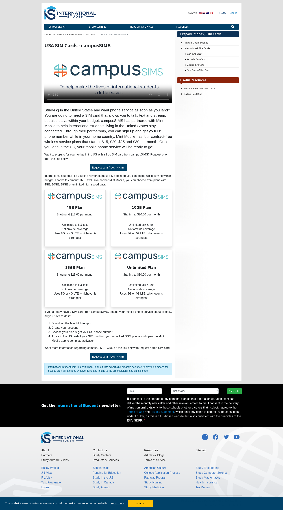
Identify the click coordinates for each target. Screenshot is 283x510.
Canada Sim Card (195, 65)
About (45, 450)
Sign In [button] (233, 13)
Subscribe (234, 391)
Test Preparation (51, 482)
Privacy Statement (162, 411)
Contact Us (100, 450)
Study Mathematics (208, 477)
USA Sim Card (194, 54)
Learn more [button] (117, 503)
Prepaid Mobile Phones (196, 42)
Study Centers (97, 26)
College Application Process (162, 472)
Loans (45, 487)
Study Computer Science (212, 472)
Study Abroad (101, 487)
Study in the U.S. (103, 477)
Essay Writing (50, 467)
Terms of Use (135, 411)
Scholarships (101, 467)
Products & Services (141, 26)
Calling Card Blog (193, 94)
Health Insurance (206, 482)
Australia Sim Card (196, 59)
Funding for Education (107, 472)
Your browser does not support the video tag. (108, 78)
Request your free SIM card (108, 167)
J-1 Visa (46, 472)
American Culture (155, 467)
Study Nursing (153, 482)
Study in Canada (103, 482)
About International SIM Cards (199, 88)
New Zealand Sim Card (198, 70)
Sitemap (201, 450)
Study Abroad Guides (55, 460)
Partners (46, 455)
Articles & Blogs (154, 455)
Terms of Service (155, 460)
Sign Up (222, 13)
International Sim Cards (197, 48)
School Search (57, 26)
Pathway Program (155, 477)
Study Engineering (207, 467)
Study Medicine (154, 487)
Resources (182, 26)
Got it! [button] (140, 503)
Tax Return (203, 487)
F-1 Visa (46, 477)
